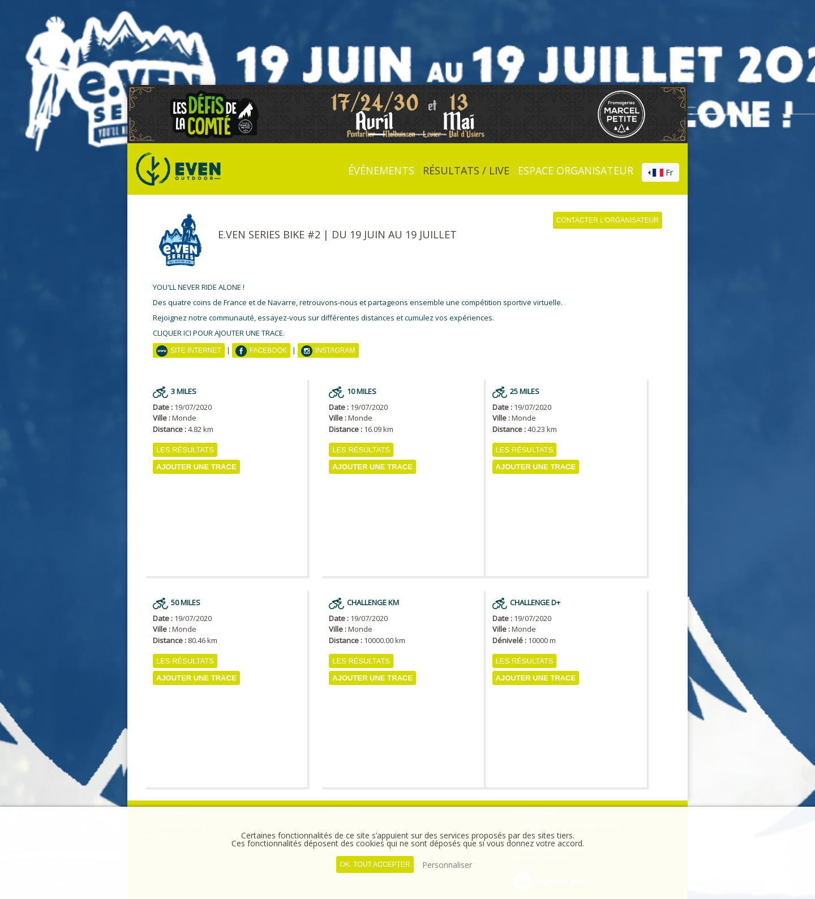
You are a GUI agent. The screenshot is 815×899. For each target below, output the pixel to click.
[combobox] (660, 172)
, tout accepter (375, 864)
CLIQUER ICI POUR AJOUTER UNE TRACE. (219, 333)
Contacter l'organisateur (607, 220)
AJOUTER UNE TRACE (196, 467)
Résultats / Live (466, 170)
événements (381, 170)
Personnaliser (447, 864)
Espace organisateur (575, 170)
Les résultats (185, 450)
